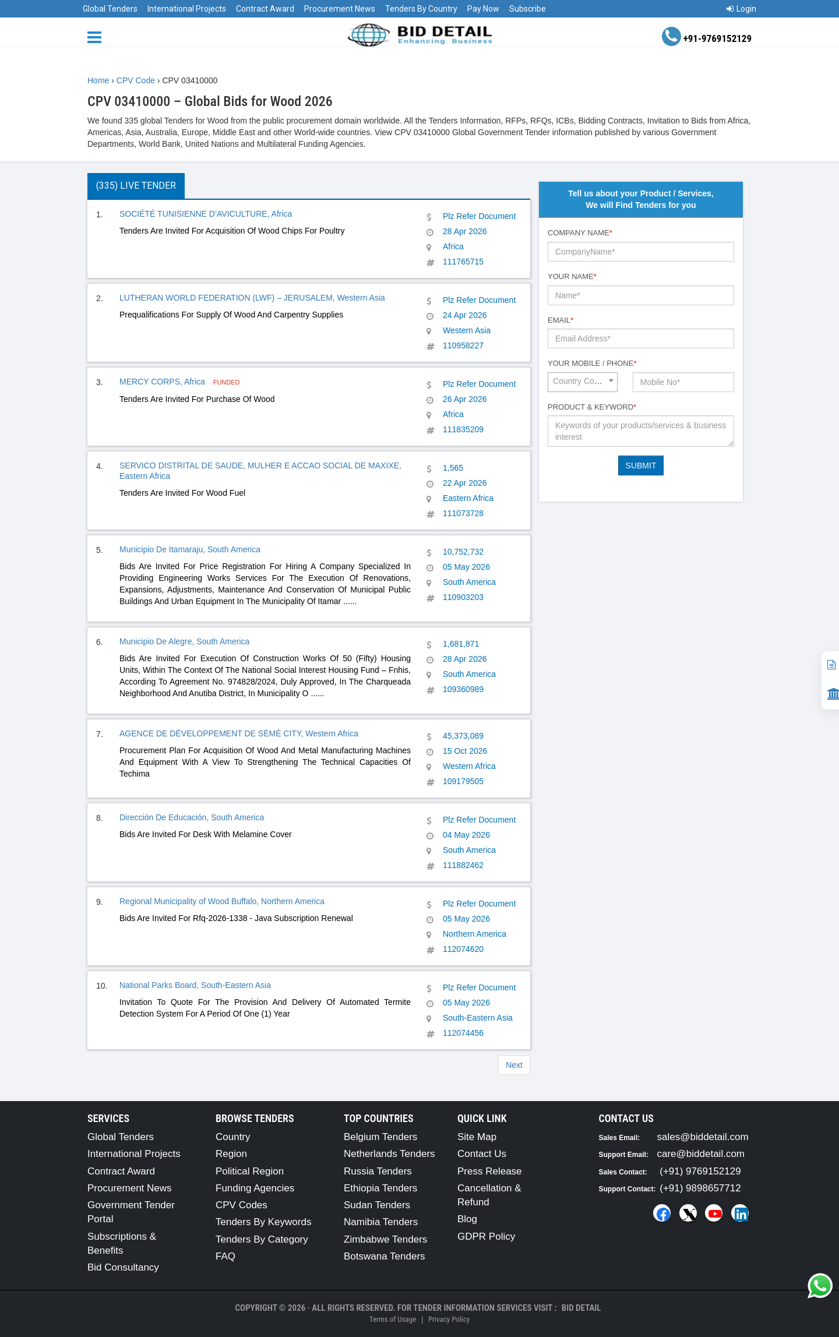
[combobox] (583, 382)
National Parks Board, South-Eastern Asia (195, 985)
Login (741, 8)
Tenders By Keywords (263, 1221)
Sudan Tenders (377, 1205)
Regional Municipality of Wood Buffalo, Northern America (222, 901)
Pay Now (483, 8)
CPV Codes (241, 1205)
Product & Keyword (592, 407)
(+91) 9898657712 (700, 1188)
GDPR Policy (486, 1236)
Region (231, 1153)
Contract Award (265, 8)
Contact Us (481, 1153)
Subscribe (527, 8)
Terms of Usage (392, 1319)
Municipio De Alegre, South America (184, 641)
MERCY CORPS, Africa (163, 381)
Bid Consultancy (123, 1267)
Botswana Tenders (384, 1256)
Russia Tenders (378, 1171)
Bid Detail (581, 1308)
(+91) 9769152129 (700, 1171)
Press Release (489, 1171)
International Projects (186, 8)
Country (233, 1136)
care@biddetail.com (701, 1153)
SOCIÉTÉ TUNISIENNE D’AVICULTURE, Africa (205, 213)
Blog (467, 1219)
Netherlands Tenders (389, 1153)
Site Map (476, 1136)
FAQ (225, 1256)
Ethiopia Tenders (380, 1188)
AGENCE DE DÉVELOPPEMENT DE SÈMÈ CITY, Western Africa (238, 733)
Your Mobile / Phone (592, 363)
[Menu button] (97, 36)
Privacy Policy (449, 1319)
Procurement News (339, 8)
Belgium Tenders (380, 1136)
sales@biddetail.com (703, 1136)
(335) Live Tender (136, 185)
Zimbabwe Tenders (385, 1239)
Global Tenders (110, 8)
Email (560, 320)
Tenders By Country (421, 8)
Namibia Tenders (381, 1221)
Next (514, 1065)
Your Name (572, 276)
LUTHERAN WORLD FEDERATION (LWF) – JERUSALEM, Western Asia (252, 297)
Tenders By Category (262, 1239)
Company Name (580, 232)
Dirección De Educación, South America (191, 817)
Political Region (250, 1171)
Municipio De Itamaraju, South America (189, 549)
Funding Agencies (255, 1188)
